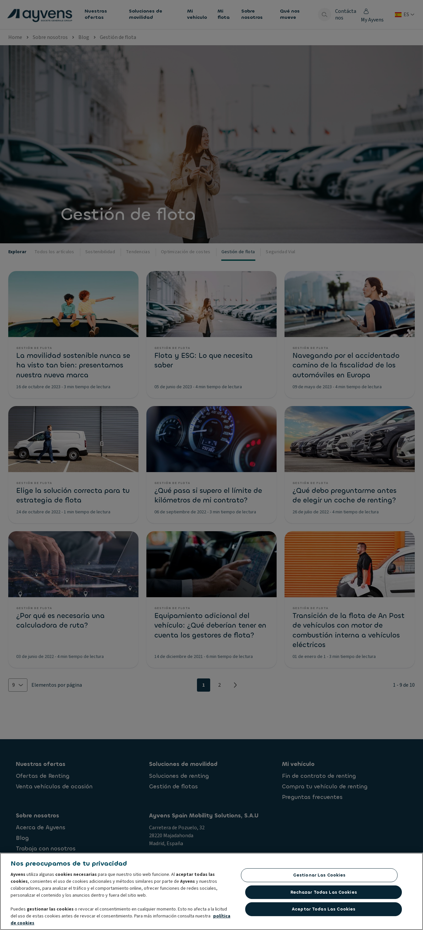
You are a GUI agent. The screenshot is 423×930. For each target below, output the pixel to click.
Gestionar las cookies (319, 877)
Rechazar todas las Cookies (323, 894)
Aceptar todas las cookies (323, 911)
